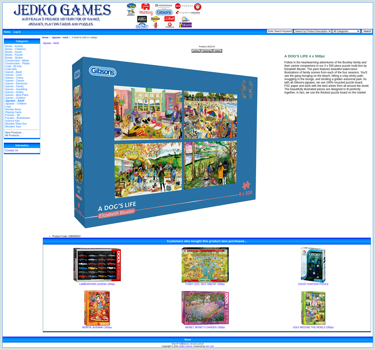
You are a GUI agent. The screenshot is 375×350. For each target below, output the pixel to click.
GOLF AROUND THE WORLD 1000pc (313, 327)
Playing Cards (13, 112)
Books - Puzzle (13, 54)
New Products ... (14, 132)
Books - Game (13, 51)
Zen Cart (209, 346)
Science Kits (12, 120)
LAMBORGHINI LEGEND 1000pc (97, 284)
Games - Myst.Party (16, 94)
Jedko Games (186, 346)
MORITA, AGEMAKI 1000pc (97, 327)
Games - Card (13, 74)
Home (7, 32)
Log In (17, 32)
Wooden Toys (13, 126)
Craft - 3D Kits (13, 66)
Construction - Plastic (17, 63)
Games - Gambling (16, 89)
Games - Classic (14, 80)
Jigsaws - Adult (60, 37)
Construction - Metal (16, 60)
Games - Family (14, 86)
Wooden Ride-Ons (16, 123)
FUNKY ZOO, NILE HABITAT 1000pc (205, 284)
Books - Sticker (14, 57)
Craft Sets (11, 69)
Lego (8, 106)
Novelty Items (13, 109)
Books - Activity (14, 46)
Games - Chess (14, 77)
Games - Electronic (16, 83)
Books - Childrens (15, 49)
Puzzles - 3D (12, 115)
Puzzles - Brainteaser (17, 117)
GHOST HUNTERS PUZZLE (313, 284)
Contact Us (11, 150)
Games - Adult (13, 72)
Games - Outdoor (15, 97)
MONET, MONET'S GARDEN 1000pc (205, 327)
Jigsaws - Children (16, 103)
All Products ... (13, 135)
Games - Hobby (14, 92)
